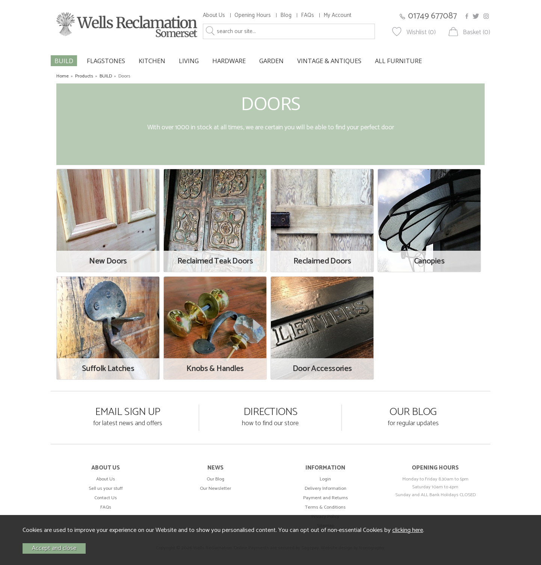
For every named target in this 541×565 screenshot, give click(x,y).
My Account (337, 15)
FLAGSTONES (106, 60)
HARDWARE (229, 60)
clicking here (407, 530)
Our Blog (215, 479)
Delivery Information (325, 488)
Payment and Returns (325, 498)
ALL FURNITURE (398, 60)
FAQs (307, 15)
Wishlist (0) (421, 32)
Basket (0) (476, 32)
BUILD (63, 60)
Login (325, 479)
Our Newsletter (215, 488)
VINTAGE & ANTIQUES (329, 60)
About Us (214, 15)
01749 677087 (432, 16)
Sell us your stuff (106, 488)
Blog (286, 15)
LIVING (189, 60)
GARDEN (271, 60)
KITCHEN (152, 60)
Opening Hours (252, 15)
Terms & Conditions (325, 507)
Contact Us (105, 498)
